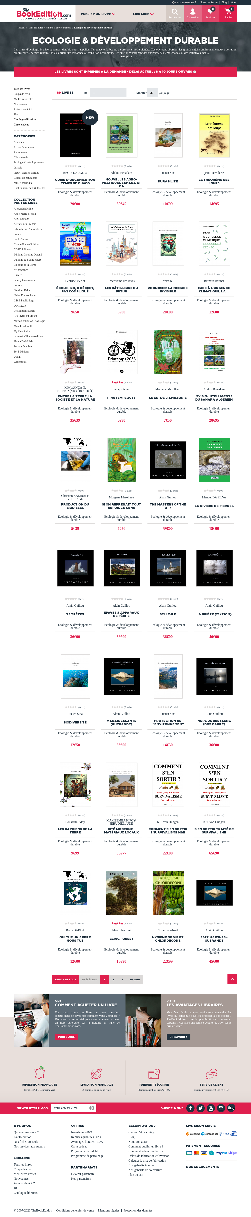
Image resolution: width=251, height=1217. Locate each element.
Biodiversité (75, 722)
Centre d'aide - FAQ (141, 1132)
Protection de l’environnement (168, 722)
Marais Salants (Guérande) (121, 722)
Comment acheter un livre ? (145, 1151)
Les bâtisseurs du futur (121, 289)
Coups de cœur (22, 93)
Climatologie (21, 157)
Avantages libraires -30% (87, 1141)
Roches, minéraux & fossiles (29, 188)
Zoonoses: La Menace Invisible (168, 289)
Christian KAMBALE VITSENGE (75, 497)
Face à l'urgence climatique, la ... (214, 289)
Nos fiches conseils (26, 1141)
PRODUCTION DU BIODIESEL (75, 506)
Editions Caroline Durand (28, 254)
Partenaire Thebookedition (28, 336)
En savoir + (178, 1037)
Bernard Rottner (214, 281)
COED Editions (22, 249)
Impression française (39, 1084)
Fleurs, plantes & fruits (26, 172)
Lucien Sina (167, 172)
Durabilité (168, 181)
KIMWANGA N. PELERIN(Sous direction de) (75, 389)
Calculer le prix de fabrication (147, 1160)
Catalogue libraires (25, 119)
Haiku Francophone (24, 295)
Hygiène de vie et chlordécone (168, 939)
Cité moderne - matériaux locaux (121, 830)
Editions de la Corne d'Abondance (25, 267)
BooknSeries (21, 239)
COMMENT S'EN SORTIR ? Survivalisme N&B (167, 830)
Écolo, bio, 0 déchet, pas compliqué (75, 289)
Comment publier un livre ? (145, 1146)
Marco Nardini (121, 930)
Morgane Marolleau (167, 389)
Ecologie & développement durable (29, 165)
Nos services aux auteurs (29, 1146)
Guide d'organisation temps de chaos (75, 181)
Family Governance (24, 280)
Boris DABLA (75, 930)
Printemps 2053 (121, 397)
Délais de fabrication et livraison (148, 1155)
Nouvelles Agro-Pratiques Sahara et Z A (121, 183)
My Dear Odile (22, 331)
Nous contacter (209, 2)
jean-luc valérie (214, 172)
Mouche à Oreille (23, 326)
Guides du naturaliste (25, 177)
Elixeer (18, 275)
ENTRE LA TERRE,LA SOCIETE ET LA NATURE (75, 398)
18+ (16, 114)
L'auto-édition (22, 1137)
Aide (233, 2)
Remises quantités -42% (86, 1137)
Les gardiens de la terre (75, 830)
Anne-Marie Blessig (25, 213)
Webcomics (20, 361)
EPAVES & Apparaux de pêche (121, 614)
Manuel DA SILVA (214, 497)
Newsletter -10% (81, 1132)
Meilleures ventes (23, 99)
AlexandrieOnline (23, 208)
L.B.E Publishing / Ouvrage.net (24, 303)
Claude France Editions (26, 244)
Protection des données (138, 1210)
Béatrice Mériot (75, 281)
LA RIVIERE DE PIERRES (214, 506)
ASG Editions (21, 218)
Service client (211, 1084)
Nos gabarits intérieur (142, 1165)
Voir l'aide (66, 1037)
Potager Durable (23, 346)
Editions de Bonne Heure (27, 259)
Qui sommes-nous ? (184, 2)
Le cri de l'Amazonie (168, 397)
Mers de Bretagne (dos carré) (214, 722)
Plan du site (135, 1174)
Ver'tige (168, 281)
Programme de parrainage (87, 1155)
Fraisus (18, 285)
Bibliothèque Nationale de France (28, 232)
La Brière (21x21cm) (214, 614)
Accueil (21, 27)
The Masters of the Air (168, 506)
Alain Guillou (167, 497)
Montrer (141, 92)
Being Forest (121, 938)
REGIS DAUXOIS (75, 172)
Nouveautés (20, 104)
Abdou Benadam (121, 172)
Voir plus (125, 56)
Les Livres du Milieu (25, 315)
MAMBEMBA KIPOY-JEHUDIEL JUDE (121, 822)
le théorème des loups (214, 181)
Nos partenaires (81, 1178)
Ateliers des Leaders (25, 224)
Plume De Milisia (23, 341)
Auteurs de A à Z (23, 109)
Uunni (17, 356)
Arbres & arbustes (24, 147)
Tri (85, 92)
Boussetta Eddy (75, 822)
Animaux (19, 142)
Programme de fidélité (85, 1151)
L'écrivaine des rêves (121, 281)
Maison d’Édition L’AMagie (29, 321)
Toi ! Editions (21, 351)
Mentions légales (108, 1210)
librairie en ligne (103, 1022)
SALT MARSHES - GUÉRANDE (214, 939)
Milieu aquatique (23, 182)
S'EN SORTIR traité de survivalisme (214, 830)
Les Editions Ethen (24, 310)
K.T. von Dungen (168, 822)
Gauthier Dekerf (23, 290)
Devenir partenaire (83, 1174)
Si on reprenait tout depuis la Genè (121, 506)
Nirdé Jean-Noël (167, 930)
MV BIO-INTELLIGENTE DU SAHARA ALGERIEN (214, 398)
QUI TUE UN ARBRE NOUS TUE (75, 939)
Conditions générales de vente (75, 1210)
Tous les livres (22, 88)
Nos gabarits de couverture (145, 1170)
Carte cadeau (21, 124)
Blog (224, 2)
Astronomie (20, 152)
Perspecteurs (121, 389)
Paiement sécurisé (154, 1084)
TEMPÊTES (75, 614)
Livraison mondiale (96, 1084)
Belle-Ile (167, 614)
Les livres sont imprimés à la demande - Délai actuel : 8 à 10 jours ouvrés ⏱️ (126, 71)
